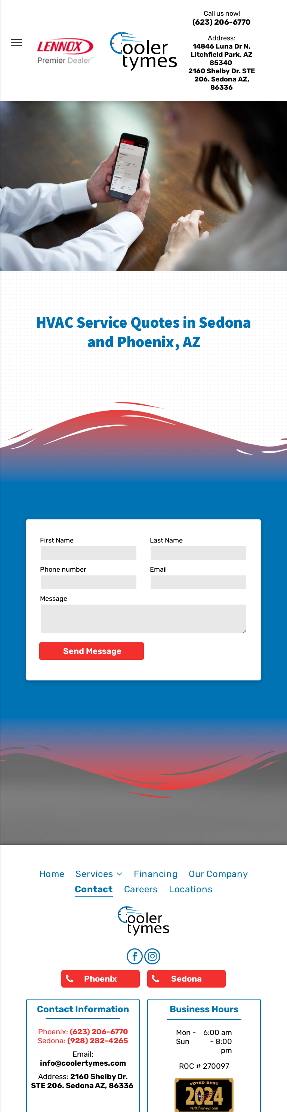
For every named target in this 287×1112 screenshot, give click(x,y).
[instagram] (152, 957)
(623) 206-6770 (221, 22)
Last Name (166, 540)
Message (53, 598)
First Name (57, 540)
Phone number (63, 569)
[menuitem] (52, 874)
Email (158, 569)
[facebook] (135, 957)
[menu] (16, 42)
